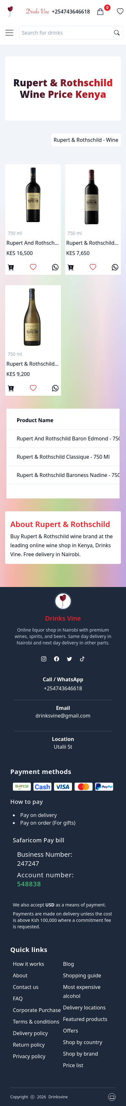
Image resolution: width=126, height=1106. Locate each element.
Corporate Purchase (37, 1010)
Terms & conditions (36, 1021)
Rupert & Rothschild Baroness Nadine (33, 363)
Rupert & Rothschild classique (93, 242)
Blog (68, 963)
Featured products (85, 1019)
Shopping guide (82, 975)
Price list (73, 1065)
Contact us (26, 987)
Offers (70, 1030)
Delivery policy (30, 1033)
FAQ (17, 998)
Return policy (29, 1044)
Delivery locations (84, 1007)
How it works (28, 963)
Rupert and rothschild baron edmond (33, 242)
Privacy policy (29, 1056)
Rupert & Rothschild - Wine (86, 139)
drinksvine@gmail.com (63, 715)
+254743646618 (71, 11)
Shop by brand (80, 1053)
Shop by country (82, 1042)
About (20, 975)
